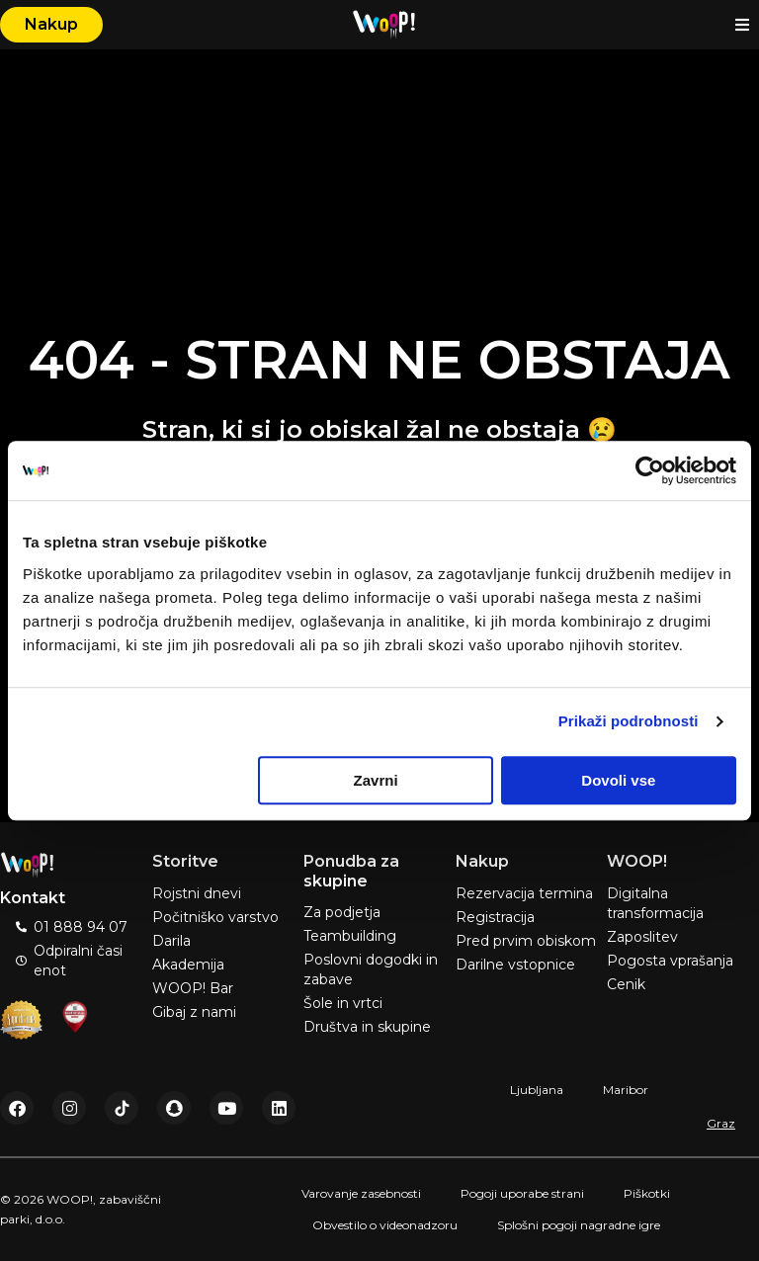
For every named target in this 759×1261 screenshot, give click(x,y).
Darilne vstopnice (515, 964)
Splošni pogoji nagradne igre (578, 1225)
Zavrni (376, 780)
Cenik (626, 984)
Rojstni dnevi (196, 893)
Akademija (188, 964)
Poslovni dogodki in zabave (370, 969)
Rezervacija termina (524, 893)
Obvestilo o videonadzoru (385, 1225)
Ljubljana (536, 1089)
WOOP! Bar (192, 988)
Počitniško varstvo (215, 917)
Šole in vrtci (342, 1003)
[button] (741, 25)
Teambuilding (349, 936)
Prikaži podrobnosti (628, 721)
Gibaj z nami (194, 1012)
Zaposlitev (642, 937)
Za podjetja (341, 912)
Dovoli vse (618, 780)
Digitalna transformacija (655, 903)
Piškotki (647, 1193)
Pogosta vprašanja (670, 960)
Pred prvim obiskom (526, 941)
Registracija (495, 917)
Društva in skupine (367, 1027)
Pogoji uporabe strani (522, 1193)
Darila (171, 941)
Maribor (625, 1089)
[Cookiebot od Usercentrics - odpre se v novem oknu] (649, 470)
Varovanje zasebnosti (361, 1193)
